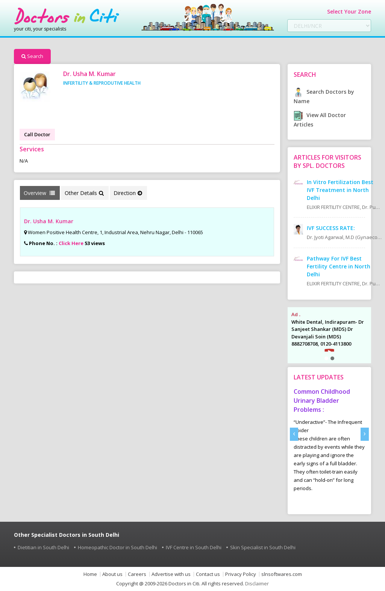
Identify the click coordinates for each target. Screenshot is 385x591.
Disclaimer (257, 583)
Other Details (84, 192)
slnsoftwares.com (281, 574)
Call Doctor (37, 134)
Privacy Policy (240, 574)
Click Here (71, 243)
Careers (137, 574)
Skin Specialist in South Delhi (263, 547)
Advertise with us (171, 574)
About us (112, 574)
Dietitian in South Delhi (43, 547)
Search (32, 56)
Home (90, 574)
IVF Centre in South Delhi (193, 547)
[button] (326, 358)
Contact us (208, 574)
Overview (39, 192)
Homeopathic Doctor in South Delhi (117, 547)
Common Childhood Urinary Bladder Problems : (322, 400)
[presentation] (294, 434)
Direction (128, 192)
